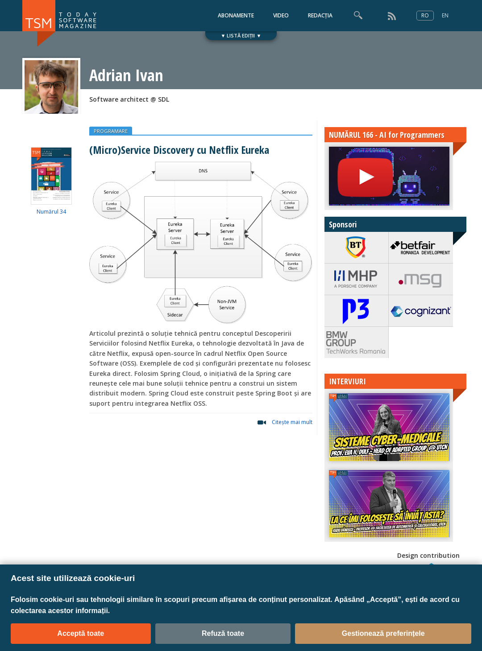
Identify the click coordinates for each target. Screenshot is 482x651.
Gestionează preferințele (383, 633)
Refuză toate (223, 633)
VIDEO (281, 15)
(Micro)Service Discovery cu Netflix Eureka (179, 149)
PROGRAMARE (111, 131)
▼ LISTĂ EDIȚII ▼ (241, 35)
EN (445, 15)
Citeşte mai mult (292, 422)
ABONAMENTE (236, 15)
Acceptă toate (80, 633)
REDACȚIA (320, 15)
